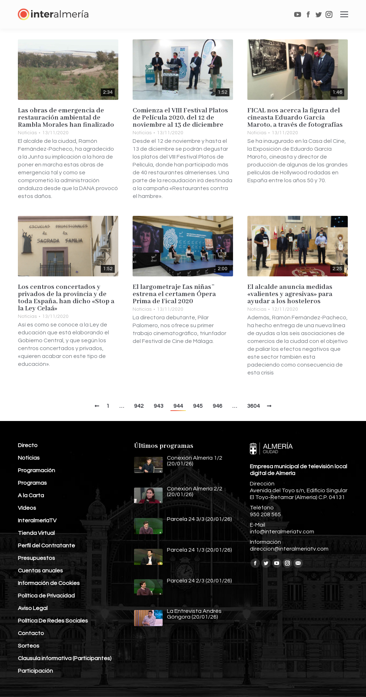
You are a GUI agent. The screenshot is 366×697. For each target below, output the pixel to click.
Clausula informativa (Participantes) (65, 658)
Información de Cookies (49, 583)
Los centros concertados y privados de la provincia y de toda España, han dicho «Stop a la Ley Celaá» (66, 298)
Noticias (27, 132)
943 (158, 406)
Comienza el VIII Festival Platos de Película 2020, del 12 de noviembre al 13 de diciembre (180, 118)
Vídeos (27, 508)
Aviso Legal (33, 608)
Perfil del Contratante (46, 545)
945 (198, 406)
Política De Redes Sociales (53, 621)
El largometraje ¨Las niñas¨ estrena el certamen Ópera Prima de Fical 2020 (174, 294)
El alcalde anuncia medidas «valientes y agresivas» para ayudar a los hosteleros (289, 294)
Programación (36, 470)
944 (178, 406)
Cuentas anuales (40, 570)
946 (217, 406)
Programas (32, 483)
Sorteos (28, 646)
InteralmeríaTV (37, 520)
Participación (35, 671)
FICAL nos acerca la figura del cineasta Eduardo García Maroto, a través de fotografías (295, 118)
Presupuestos (36, 558)
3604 (253, 406)
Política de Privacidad (46, 596)
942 (139, 406)
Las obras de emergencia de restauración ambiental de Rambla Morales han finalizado (66, 118)
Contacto (31, 633)
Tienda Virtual (36, 533)
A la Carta (31, 495)
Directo (28, 445)
